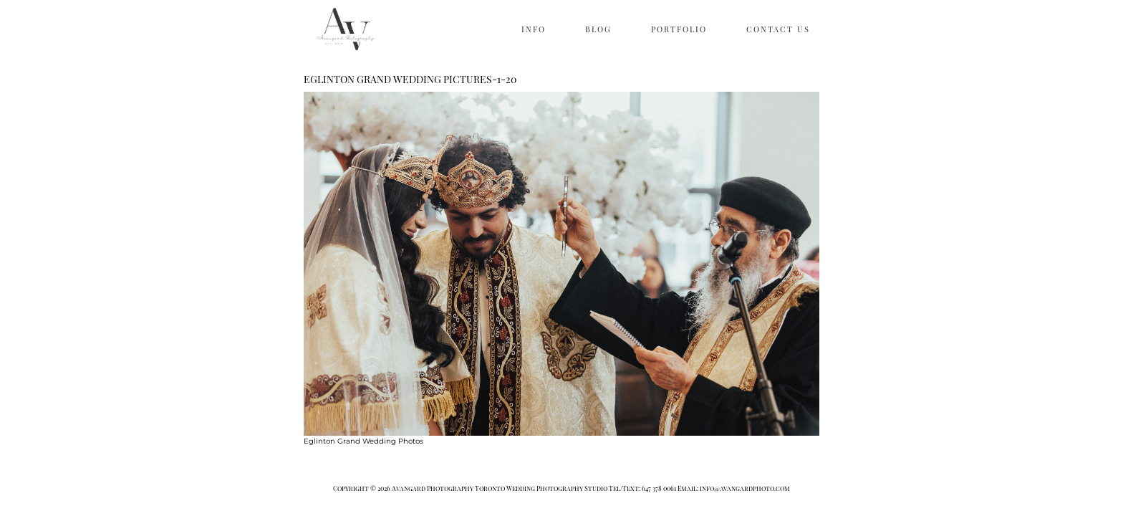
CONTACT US (778, 29)
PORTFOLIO (679, 29)
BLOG (598, 29)
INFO (533, 29)
